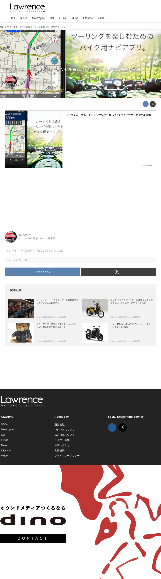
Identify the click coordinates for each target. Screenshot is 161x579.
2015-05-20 (25, 79)
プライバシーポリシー (67, 455)
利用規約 (60, 450)
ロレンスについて (65, 429)
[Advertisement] (36, 197)
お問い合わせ (62, 445)
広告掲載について (65, 434)
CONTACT (33, 538)
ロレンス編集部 (27, 82)
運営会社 (60, 424)
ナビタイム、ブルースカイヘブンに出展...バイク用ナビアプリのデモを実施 (72, 69)
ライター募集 (62, 440)
